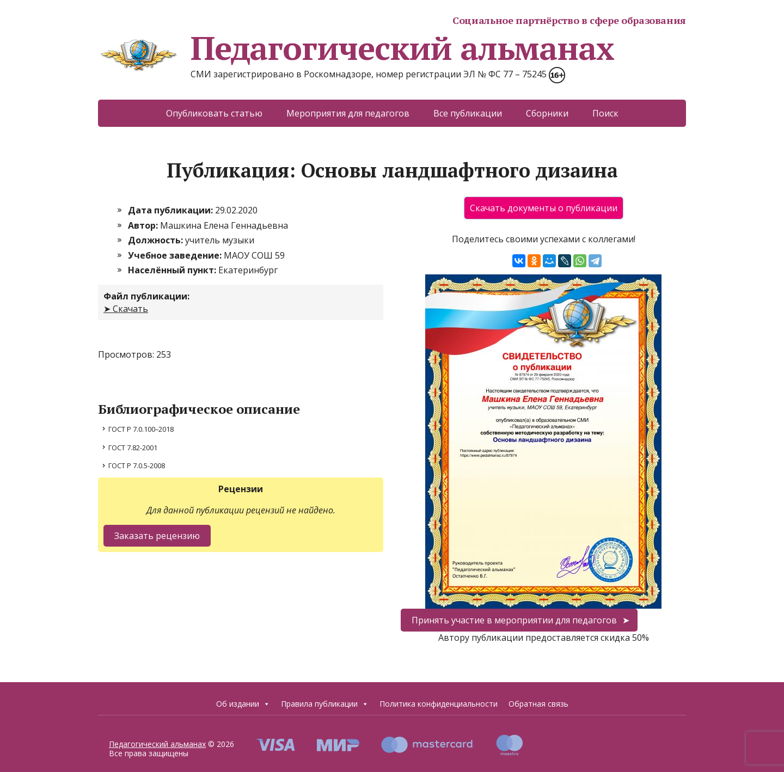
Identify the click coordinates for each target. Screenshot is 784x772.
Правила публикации (325, 704)
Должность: (156, 240)
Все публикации (467, 113)
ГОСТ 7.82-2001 (132, 447)
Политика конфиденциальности (438, 704)
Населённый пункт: (173, 270)
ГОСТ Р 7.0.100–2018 (141, 429)
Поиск (605, 113)
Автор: (144, 225)
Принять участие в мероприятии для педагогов (514, 620)
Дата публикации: (171, 210)
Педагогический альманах (356, 48)
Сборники (547, 113)
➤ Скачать (125, 309)
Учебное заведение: (176, 255)
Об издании (243, 704)
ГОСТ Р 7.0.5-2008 (136, 465)
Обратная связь (538, 704)
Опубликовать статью (214, 113)
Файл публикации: (146, 296)
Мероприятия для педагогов (347, 113)
